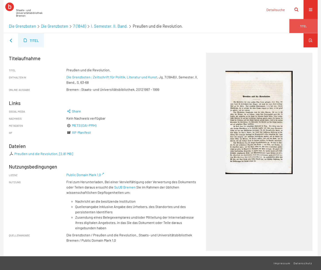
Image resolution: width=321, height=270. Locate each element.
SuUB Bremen (125, 187)
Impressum (282, 263)
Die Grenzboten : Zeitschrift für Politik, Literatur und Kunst (111, 77)
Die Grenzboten (22, 26)
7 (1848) (79, 26)
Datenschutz (303, 263)
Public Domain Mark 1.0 (83, 175)
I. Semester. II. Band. (109, 26)
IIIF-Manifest (81, 132)
